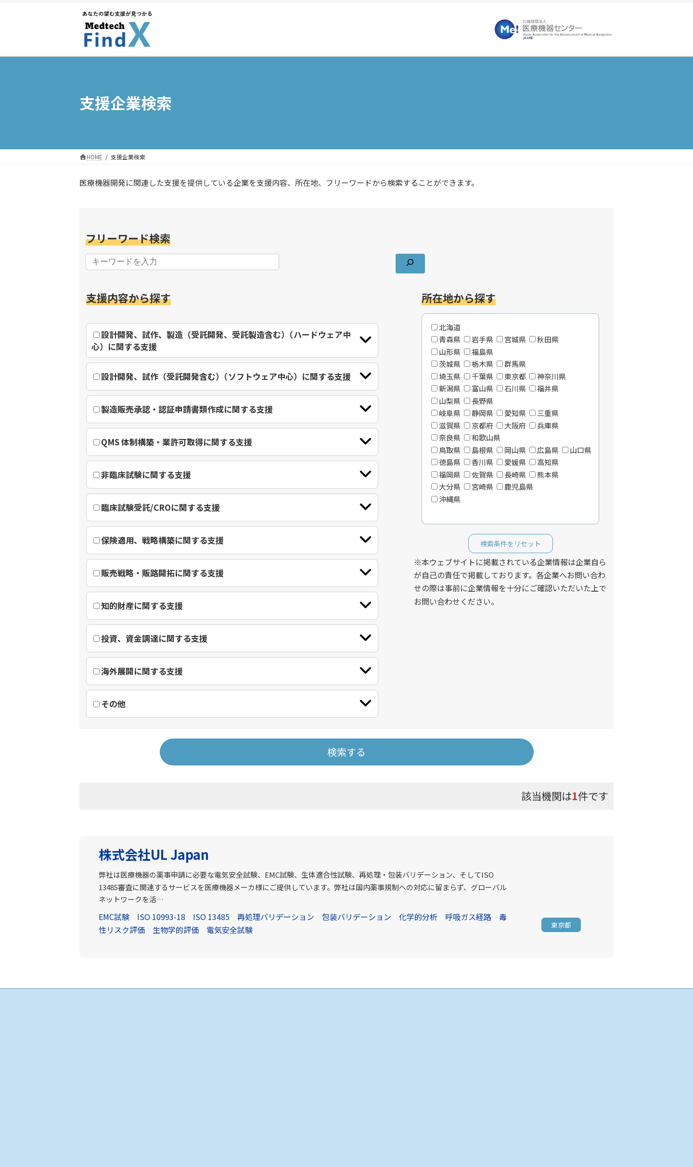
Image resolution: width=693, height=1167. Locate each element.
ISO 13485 (211, 916)
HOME (276, 1020)
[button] (561, 926)
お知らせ (462, 1020)
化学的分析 (418, 916)
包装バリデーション (356, 916)
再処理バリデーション (275, 916)
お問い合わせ (468, 1070)
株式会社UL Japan (154, 854)
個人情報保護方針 (474, 1054)
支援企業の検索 (288, 1037)
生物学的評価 (176, 929)
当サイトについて (474, 1037)
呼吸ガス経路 (468, 916)
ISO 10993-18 (161, 916)
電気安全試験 (229, 929)
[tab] (232, 340)
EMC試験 (114, 916)
